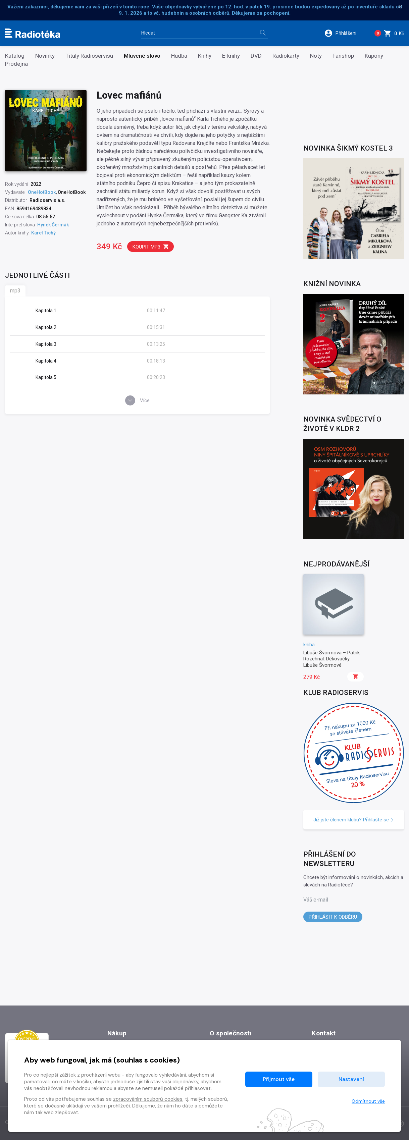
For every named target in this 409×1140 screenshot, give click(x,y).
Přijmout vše (279, 1079)
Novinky (45, 56)
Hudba (179, 56)
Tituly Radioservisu (89, 56)
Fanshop (343, 56)
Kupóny (374, 56)
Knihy (204, 56)
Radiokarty (285, 56)
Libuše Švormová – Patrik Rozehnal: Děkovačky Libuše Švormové (331, 659)
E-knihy (231, 56)
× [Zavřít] (400, 6)
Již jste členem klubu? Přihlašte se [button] (353, 820)
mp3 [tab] (15, 290)
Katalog (14, 56)
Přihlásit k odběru (333, 917)
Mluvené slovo (142, 56)
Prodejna (16, 64)
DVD (256, 56)
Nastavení (351, 1079)
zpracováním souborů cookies (148, 1099)
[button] (344, 33)
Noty (316, 56)
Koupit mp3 (151, 246)
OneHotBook (42, 192)
